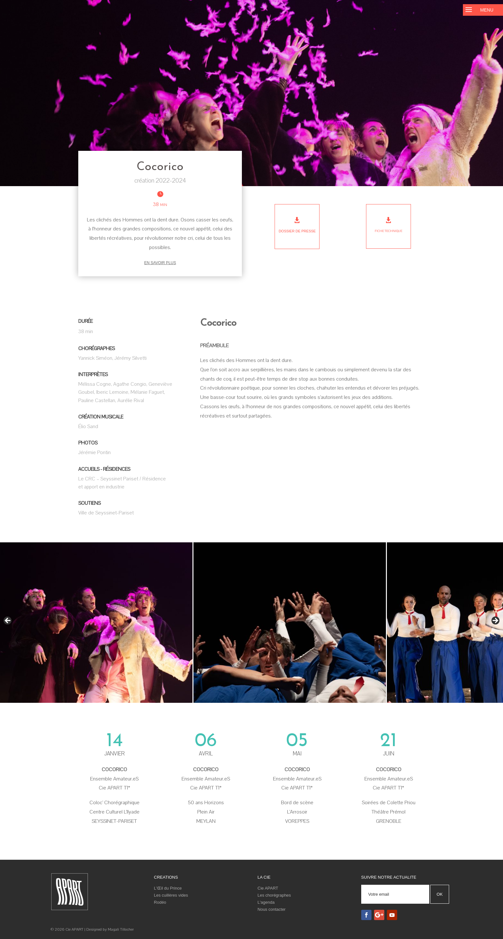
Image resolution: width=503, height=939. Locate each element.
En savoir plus (160, 263)
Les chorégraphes (274, 895)
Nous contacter (272, 909)
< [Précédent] (8, 621)
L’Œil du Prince (168, 888)
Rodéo (160, 902)
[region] (251, 622)
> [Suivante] (495, 621)
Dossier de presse (297, 231)
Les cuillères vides (171, 895)
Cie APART (268, 888)
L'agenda (266, 902)
